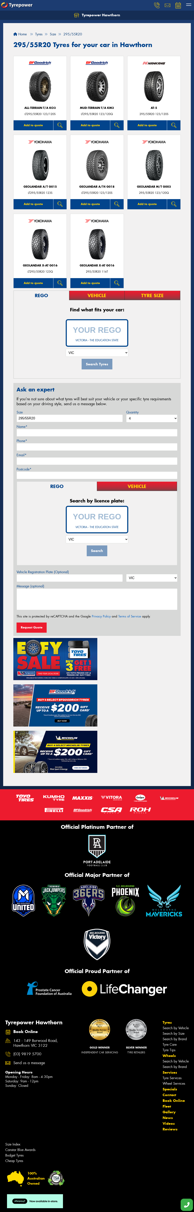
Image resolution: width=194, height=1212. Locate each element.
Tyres (167, 974)
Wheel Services (174, 1035)
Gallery (169, 1063)
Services (170, 1024)
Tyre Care (170, 996)
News (168, 1069)
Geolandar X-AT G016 (40, 265)
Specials (170, 1040)
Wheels (169, 1007)
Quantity (132, 412)
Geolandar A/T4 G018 (96, 187)
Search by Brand (175, 990)
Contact (169, 1046)
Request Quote (31, 627)
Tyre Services (172, 1029)
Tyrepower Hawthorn (97, 15)
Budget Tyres (14, 1107)
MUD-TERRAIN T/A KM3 (97, 108)
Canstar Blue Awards (20, 1101)
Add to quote (33, 125)
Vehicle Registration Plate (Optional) (43, 572)
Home (20, 34)
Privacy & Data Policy (30, 1205)
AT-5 (154, 108)
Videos (169, 1075)
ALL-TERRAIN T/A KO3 (40, 108)
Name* (22, 426)
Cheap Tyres (14, 1112)
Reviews (170, 1080)
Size (20, 412)
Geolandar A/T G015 (40, 187)
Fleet (167, 1057)
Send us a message (29, 1014)
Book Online (174, 1052)
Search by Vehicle (176, 979)
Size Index (12, 1096)
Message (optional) (30, 586)
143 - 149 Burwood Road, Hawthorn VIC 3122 (35, 995)
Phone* (22, 441)
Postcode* (24, 469)
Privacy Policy (101, 616)
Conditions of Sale (56, 1205)
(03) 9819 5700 (27, 1005)
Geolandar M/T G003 (154, 187)
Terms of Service (129, 616)
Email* (22, 455)
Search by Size (173, 985)
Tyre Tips (169, 1001)
